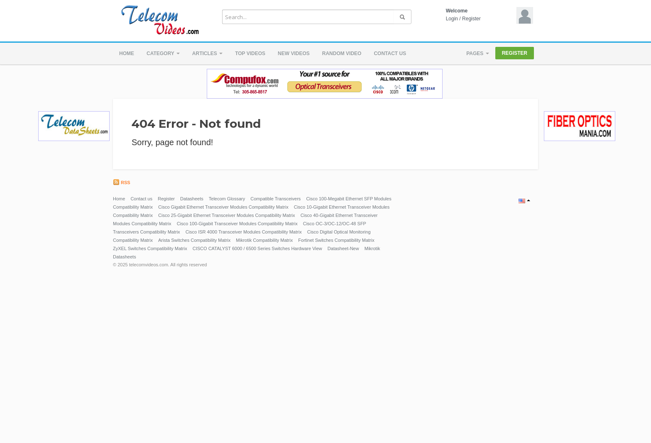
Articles (207, 53)
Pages (477, 53)
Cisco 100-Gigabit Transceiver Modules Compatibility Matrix (237, 223)
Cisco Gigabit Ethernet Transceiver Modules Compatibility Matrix (223, 206)
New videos (294, 53)
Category (163, 53)
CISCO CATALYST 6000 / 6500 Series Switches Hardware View (257, 248)
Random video (342, 53)
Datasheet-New (343, 248)
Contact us (390, 53)
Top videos (250, 53)
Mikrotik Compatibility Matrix (264, 240)
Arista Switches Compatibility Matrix (194, 240)
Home (126, 53)
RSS (121, 182)
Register (471, 19)
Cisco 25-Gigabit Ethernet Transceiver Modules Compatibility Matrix (226, 215)
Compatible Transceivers (275, 198)
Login (452, 19)
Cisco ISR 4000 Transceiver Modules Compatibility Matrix (244, 231)
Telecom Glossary (227, 198)
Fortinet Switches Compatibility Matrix (336, 240)
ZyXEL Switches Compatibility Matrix (150, 248)
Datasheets (191, 198)
